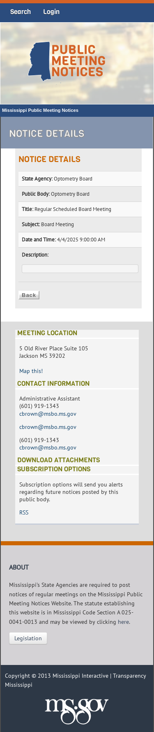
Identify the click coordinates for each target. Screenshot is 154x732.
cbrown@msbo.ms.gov (47, 413)
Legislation (28, 638)
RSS (23, 512)
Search (20, 11)
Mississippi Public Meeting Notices (40, 110)
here (123, 621)
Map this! (31, 371)
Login (51, 11)
